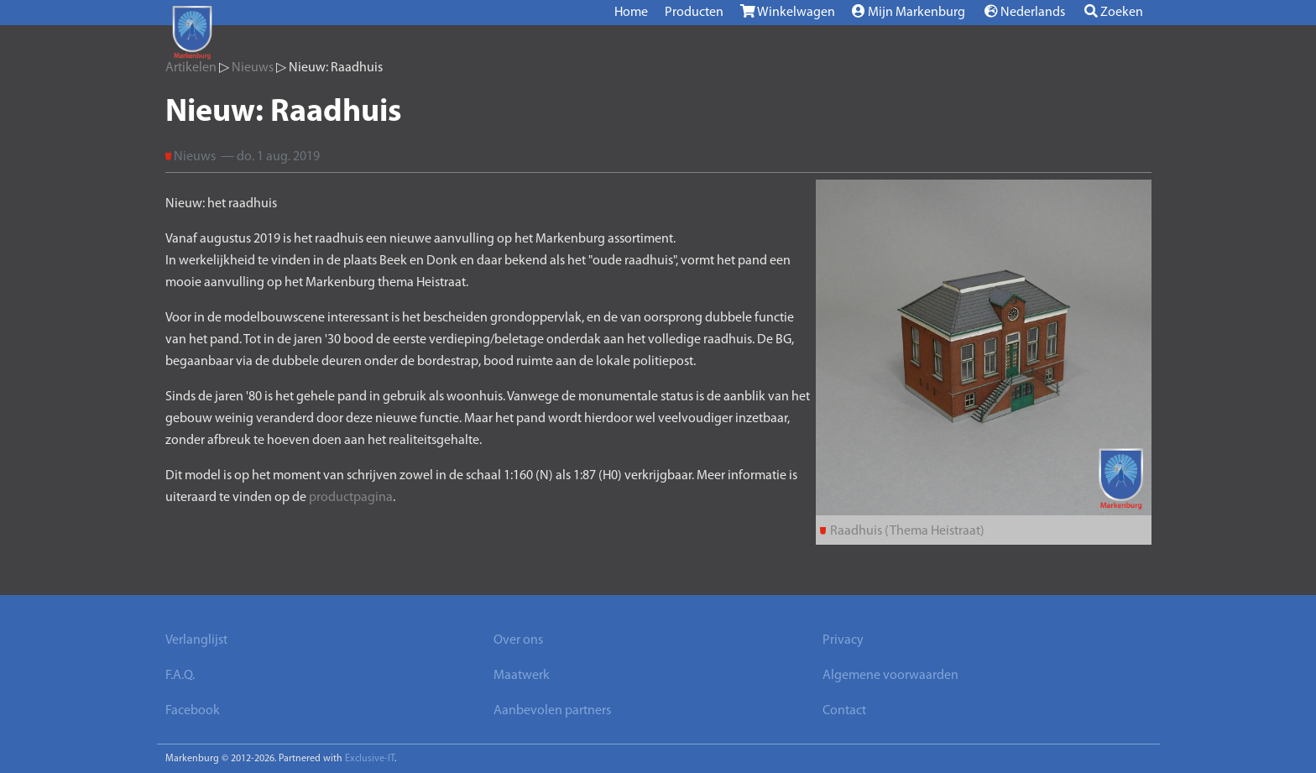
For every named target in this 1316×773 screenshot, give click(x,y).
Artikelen (191, 68)
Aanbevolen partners (552, 711)
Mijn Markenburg (908, 11)
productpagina (351, 497)
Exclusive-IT (369, 759)
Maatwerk (522, 675)
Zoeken (1113, 11)
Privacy (843, 640)
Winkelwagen (787, 11)
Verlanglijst (196, 640)
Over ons (518, 640)
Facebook (192, 711)
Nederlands (1024, 11)
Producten (694, 12)
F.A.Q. (180, 675)
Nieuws (253, 68)
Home (631, 12)
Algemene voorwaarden (890, 675)
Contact (844, 711)
